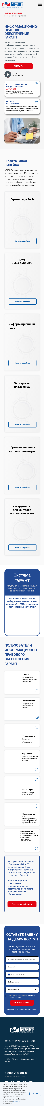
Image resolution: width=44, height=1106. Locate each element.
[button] (18, 66)
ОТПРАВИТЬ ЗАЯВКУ (22, 1003)
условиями (16, 1101)
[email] (22, 967)
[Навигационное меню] (40, 5)
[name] (22, 959)
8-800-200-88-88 (16, 1073)
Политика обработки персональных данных (22, 1009)
